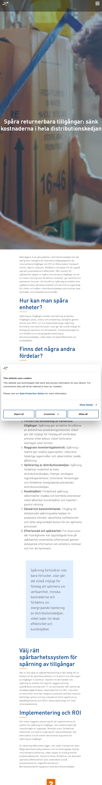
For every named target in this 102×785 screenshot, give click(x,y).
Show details (86, 405)
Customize (51, 414)
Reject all (19, 414)
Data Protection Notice (32, 393)
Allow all (83, 414)
